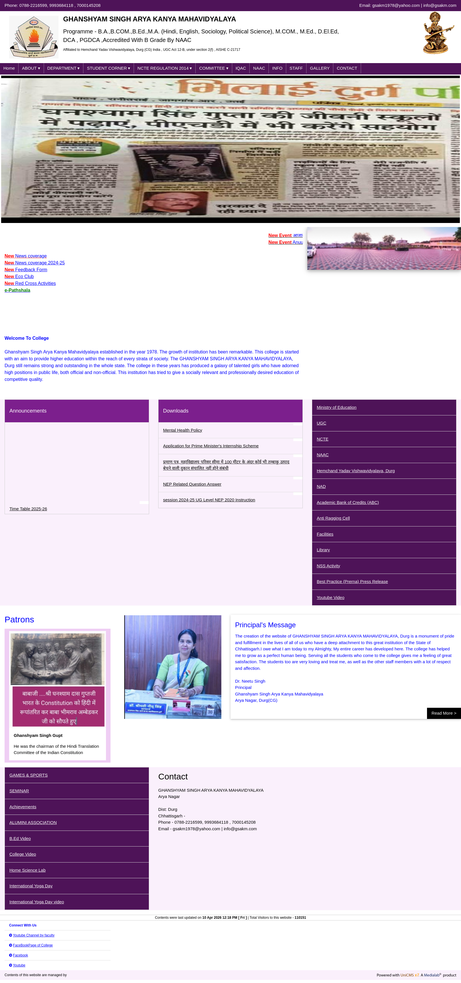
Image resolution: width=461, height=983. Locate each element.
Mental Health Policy (182, 430)
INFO (277, 68)
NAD (321, 486)
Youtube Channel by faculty (34, 935)
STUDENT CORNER (108, 68)
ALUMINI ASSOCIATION (33, 822)
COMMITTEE (213, 68)
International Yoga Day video (36, 901)
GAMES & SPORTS (28, 775)
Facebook (20, 955)
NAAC (259, 68)
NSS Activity (328, 565)
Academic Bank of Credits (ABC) (348, 502)
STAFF (296, 68)
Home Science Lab (27, 870)
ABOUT (31, 68)
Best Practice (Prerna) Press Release (352, 581)
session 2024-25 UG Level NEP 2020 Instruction (209, 499)
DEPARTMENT (63, 68)
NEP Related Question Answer (192, 484)
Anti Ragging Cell (333, 518)
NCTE (322, 439)
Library (323, 549)
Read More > (444, 713)
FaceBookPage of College (33, 945)
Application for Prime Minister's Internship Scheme (211, 445)
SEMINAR (19, 790)
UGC (321, 423)
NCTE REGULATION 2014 (164, 68)
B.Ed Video (20, 838)
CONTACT (347, 68)
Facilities (325, 534)
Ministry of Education (336, 407)
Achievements (22, 806)
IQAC (241, 68)
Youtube (19, 965)
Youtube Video (330, 597)
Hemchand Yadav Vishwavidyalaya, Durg (356, 470)
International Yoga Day (31, 885)
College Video (22, 854)
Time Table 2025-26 (28, 512)
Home (9, 68)
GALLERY (320, 68)
